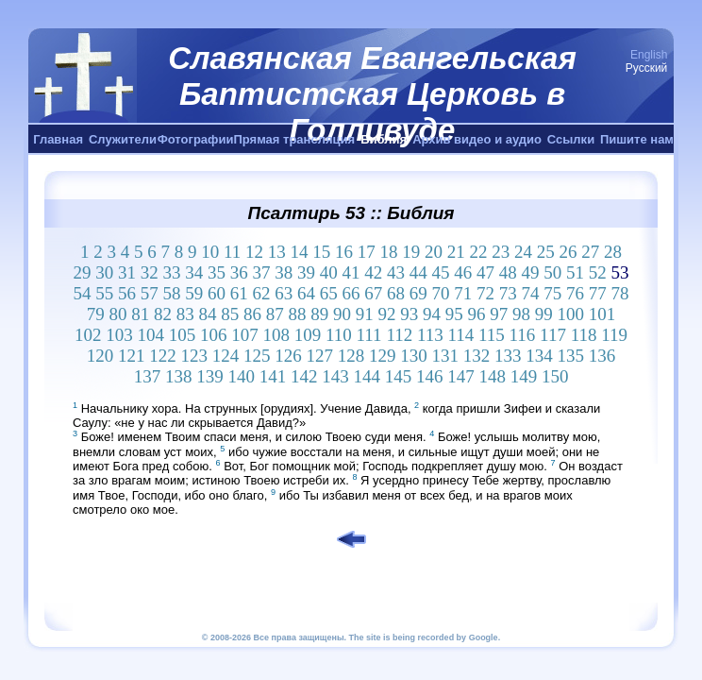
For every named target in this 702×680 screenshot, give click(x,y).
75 (552, 293)
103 (119, 335)
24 (523, 252)
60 (217, 293)
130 (413, 356)
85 (230, 314)
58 (172, 293)
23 (501, 252)
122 (162, 356)
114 (460, 335)
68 (396, 293)
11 (232, 252)
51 (575, 272)
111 (369, 335)
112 (399, 335)
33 (172, 272)
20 (434, 252)
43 (396, 272)
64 (306, 293)
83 (185, 314)
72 (485, 293)
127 (320, 356)
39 (306, 272)
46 (463, 272)
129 (382, 356)
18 (389, 252)
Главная (58, 139)
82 (163, 314)
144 (366, 376)
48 (508, 272)
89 (319, 314)
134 (539, 356)
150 (555, 376)
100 (571, 314)
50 (552, 272)
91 (365, 314)
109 (308, 335)
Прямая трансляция (294, 139)
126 (288, 356)
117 (553, 335)
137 (147, 376)
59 (194, 293)
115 (491, 335)
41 (351, 272)
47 (485, 272)
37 (262, 272)
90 (342, 314)
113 (430, 335)
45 (441, 272)
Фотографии (196, 139)
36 (239, 272)
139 (210, 376)
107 (245, 335)
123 (195, 356)
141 (273, 376)
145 (398, 376)
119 (614, 335)
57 (150, 293)
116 (523, 335)
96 (477, 314)
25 (546, 252)
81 (140, 314)
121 (131, 356)
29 (83, 272)
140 (241, 376)
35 (217, 272)
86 (252, 314)
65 (329, 293)
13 (277, 252)
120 (100, 356)
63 (283, 293)
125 (257, 356)
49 (531, 272)
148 (492, 376)
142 (304, 376)
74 (531, 293)
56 (127, 293)
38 (283, 272)
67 (373, 293)
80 (118, 314)
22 (479, 252)
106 (213, 335)
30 (104, 272)
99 (544, 314)
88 (298, 314)
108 (276, 335)
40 (329, 272)
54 (83, 293)
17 (367, 252)
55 (104, 293)
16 (344, 252)
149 (524, 376)
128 (351, 356)
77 (598, 293)
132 (477, 356)
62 (262, 293)
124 (226, 356)
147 (461, 376)
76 (575, 293)
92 (387, 314)
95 (454, 314)
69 (418, 293)
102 (88, 335)
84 (208, 314)
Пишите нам (637, 139)
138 (178, 376)
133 (508, 356)
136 (602, 356)
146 (429, 376)
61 (239, 293)
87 (275, 314)
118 (584, 335)
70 (441, 293)
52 (598, 272)
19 (411, 252)
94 (432, 314)
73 (508, 293)
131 (446, 356)
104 (150, 335)
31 (127, 272)
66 (351, 293)
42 (373, 272)
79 (96, 314)
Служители (123, 139)
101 (602, 314)
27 (590, 252)
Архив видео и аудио (477, 139)
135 (571, 356)
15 (321, 252)
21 (456, 252)
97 (499, 314)
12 (254, 252)
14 (300, 252)
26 (568, 252)
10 (210, 252)
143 (335, 376)
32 (150, 272)
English (648, 54)
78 (620, 293)
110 (339, 335)
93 (409, 314)
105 (182, 335)
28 (613, 252)
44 (418, 272)
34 (194, 272)
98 (521, 314)
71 (463, 293)
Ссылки (570, 139)
